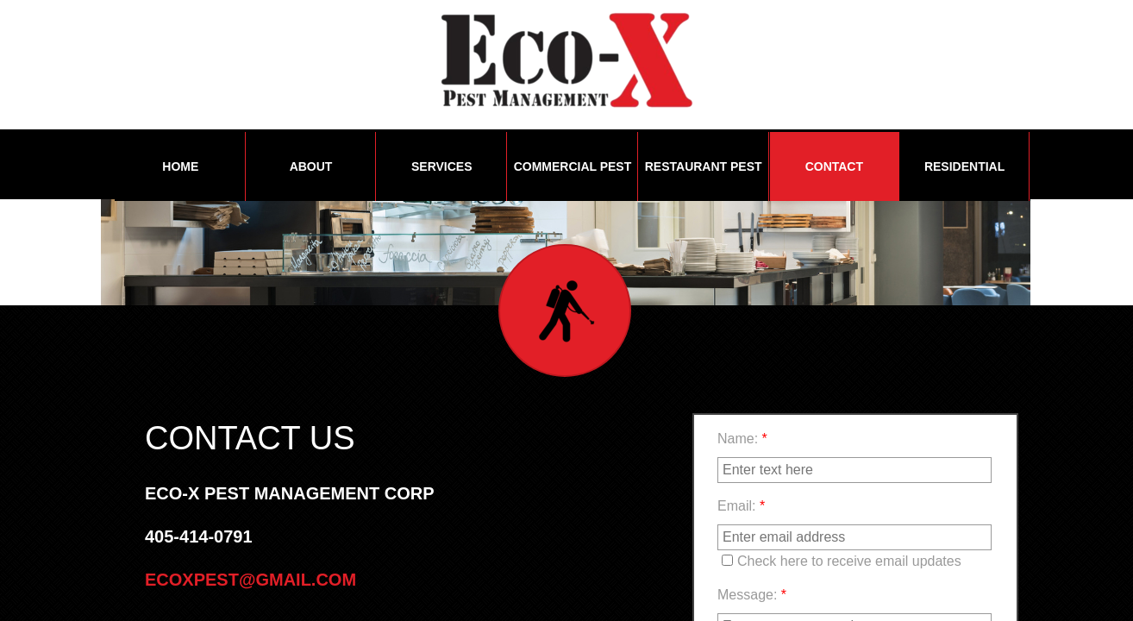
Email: (741, 506)
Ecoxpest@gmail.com (250, 579)
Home (180, 166)
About (311, 166)
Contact (834, 166)
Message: (751, 594)
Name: (742, 438)
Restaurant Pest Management (703, 180)
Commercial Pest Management (573, 180)
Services (442, 166)
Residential (964, 166)
